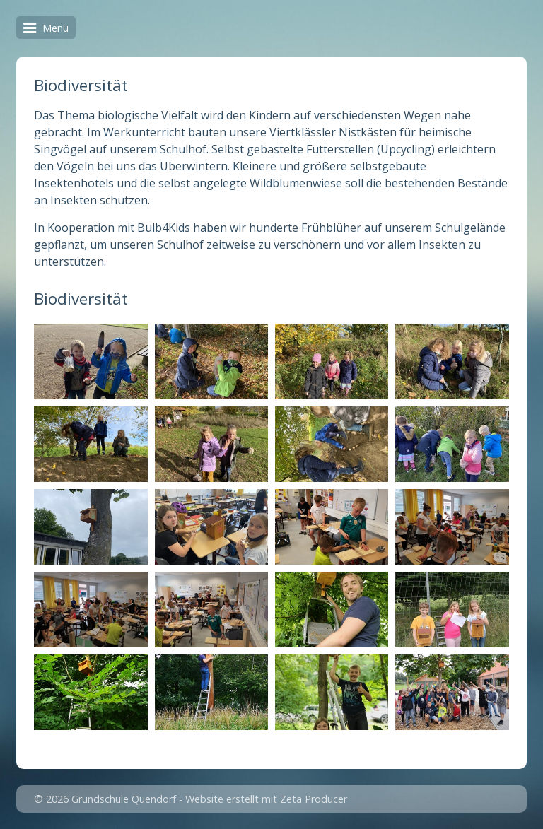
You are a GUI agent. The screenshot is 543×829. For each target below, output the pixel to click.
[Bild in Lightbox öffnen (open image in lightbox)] (90, 361)
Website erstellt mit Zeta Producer (266, 799)
